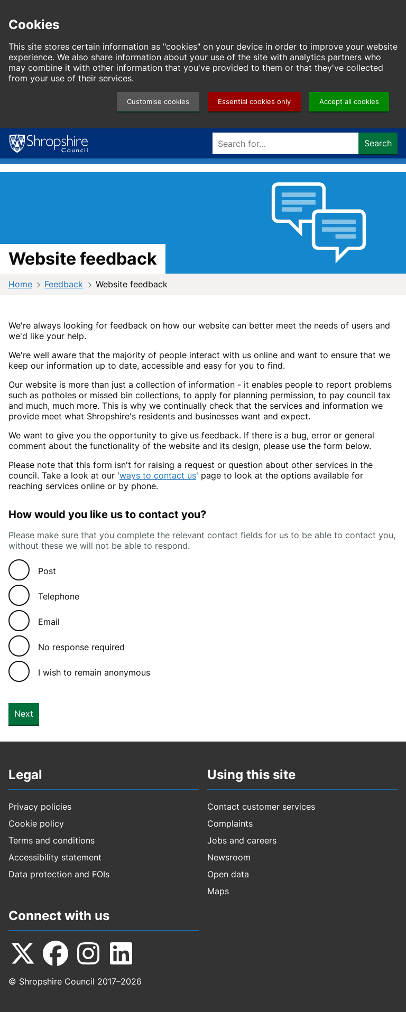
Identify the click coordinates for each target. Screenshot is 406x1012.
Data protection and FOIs (58, 874)
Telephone (58, 596)
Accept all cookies (349, 102)
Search (378, 143)
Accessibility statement (55, 857)
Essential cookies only (254, 102)
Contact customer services (261, 806)
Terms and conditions (51, 840)
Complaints (230, 823)
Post (47, 571)
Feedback (63, 284)
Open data (228, 874)
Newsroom (229, 857)
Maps (218, 891)
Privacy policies (39, 806)
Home (20, 284)
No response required (81, 647)
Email (49, 621)
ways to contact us (157, 475)
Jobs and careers (241, 840)
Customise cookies (158, 102)
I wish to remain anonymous (94, 672)
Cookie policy (36, 823)
